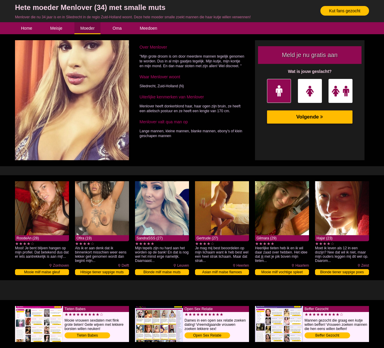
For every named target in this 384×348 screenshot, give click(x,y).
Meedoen (148, 28)
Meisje (56, 28)
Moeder (87, 28)
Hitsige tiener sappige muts (102, 272)
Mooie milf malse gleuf (42, 272)
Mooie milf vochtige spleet (282, 272)
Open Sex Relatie (207, 335)
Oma (117, 28)
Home (26, 28)
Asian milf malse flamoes (222, 272)
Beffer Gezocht (327, 335)
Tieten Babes (87, 335)
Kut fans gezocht (344, 10)
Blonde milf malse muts (162, 272)
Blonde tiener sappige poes (342, 272)
